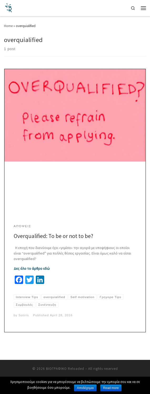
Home (8, 26)
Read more (111, 388)
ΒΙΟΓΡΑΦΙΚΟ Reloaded (65, 368)
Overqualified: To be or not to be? (53, 236)
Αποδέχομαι (85, 388)
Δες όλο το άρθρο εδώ (32, 268)
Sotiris (23, 315)
